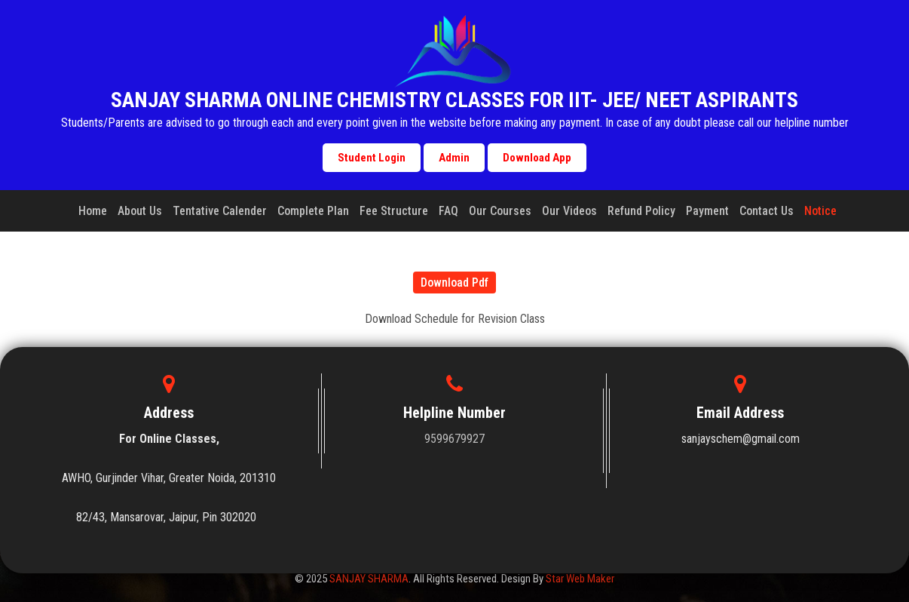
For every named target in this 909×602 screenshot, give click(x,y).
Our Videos (569, 211)
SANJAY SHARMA (369, 578)
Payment (707, 211)
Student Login (372, 157)
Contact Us (766, 211)
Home (92, 211)
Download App (537, 157)
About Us (140, 211)
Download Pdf (454, 282)
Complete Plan (313, 211)
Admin (454, 157)
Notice (820, 211)
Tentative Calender (220, 211)
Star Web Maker (580, 578)
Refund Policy (641, 211)
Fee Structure (394, 211)
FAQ (448, 211)
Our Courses (500, 211)
